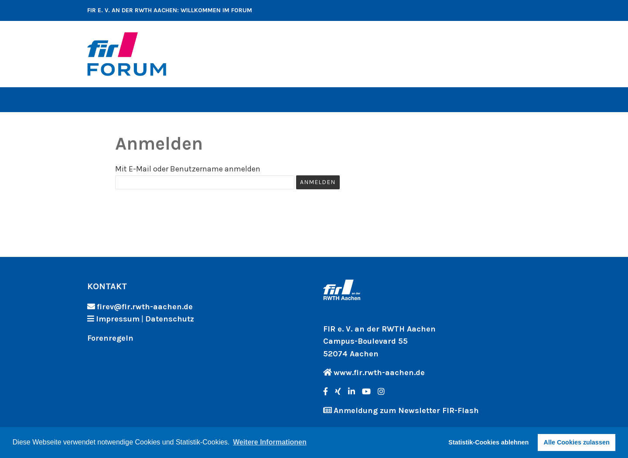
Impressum (118, 319)
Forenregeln (110, 338)
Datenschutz (169, 319)
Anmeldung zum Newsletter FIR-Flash (406, 410)
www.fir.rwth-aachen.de (379, 372)
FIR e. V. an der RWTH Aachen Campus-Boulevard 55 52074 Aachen (379, 341)
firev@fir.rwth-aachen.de (145, 306)
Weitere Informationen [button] (270, 442)
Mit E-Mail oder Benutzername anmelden (187, 169)
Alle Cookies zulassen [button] (577, 442)
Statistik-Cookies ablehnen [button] (488, 442)
